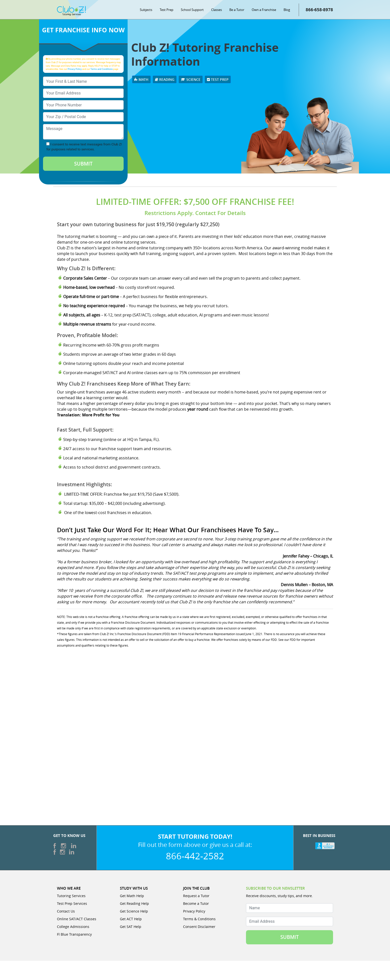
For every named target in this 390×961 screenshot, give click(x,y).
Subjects (146, 10)
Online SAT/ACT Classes (76, 919)
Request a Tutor (196, 896)
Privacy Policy (75, 69)
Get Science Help (134, 911)
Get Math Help (132, 896)
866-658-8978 (319, 10)
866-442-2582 (195, 856)
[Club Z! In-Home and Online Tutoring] (71, 10)
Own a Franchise (264, 10)
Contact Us (66, 911)
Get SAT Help (130, 926)
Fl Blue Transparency (74, 934)
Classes (216, 10)
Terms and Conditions (102, 69)
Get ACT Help (131, 919)
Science (190, 79)
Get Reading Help (134, 903)
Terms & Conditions (199, 919)
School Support (192, 10)
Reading (164, 79)
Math (141, 79)
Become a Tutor (196, 903)
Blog (287, 10)
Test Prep (166, 10)
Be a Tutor (236, 10)
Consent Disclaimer (199, 926)
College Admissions (73, 926)
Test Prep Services (72, 903)
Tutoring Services (71, 896)
